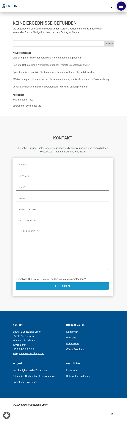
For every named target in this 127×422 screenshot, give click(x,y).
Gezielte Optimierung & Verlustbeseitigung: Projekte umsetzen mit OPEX (51, 64)
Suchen (109, 43)
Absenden (62, 286)
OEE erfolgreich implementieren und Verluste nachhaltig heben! (47, 57)
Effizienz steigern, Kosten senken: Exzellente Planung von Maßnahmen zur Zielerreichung (61, 79)
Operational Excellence (25, 105)
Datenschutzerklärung (39, 279)
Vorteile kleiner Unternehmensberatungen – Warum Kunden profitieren (50, 86)
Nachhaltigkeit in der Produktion (30, 370)
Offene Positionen (75, 349)
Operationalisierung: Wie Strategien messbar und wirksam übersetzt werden (53, 72)
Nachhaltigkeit (20, 99)
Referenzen (72, 343)
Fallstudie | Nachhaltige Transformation (34, 376)
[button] (121, 6)
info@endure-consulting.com (28, 353)
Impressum (72, 370)
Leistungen (72, 331)
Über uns (71, 337)
